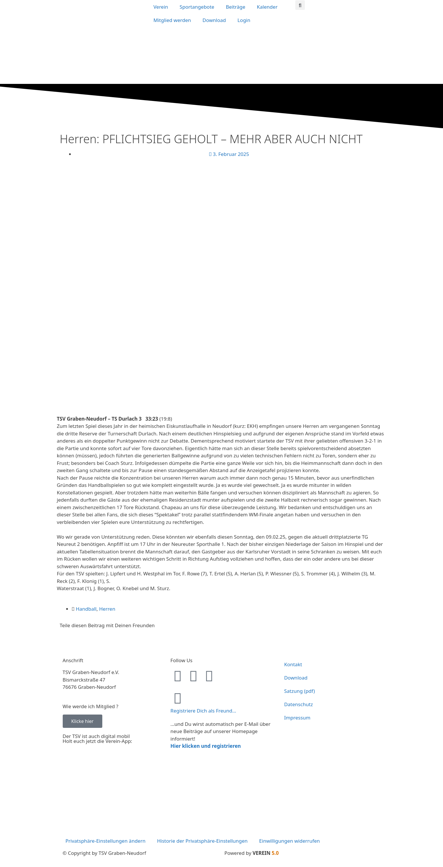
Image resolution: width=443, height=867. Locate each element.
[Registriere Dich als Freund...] (177, 698)
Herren (107, 608)
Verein (160, 6)
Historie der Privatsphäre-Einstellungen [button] (202, 840)
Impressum (297, 717)
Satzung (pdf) (299, 691)
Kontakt (293, 664)
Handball (86, 608)
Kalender (267, 6)
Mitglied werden (172, 20)
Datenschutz (298, 704)
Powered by (252, 853)
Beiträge (235, 6)
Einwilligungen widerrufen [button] (289, 840)
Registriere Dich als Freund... (203, 710)
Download (214, 20)
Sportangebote (197, 6)
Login (244, 20)
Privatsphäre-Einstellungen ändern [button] (106, 840)
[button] (300, 5)
